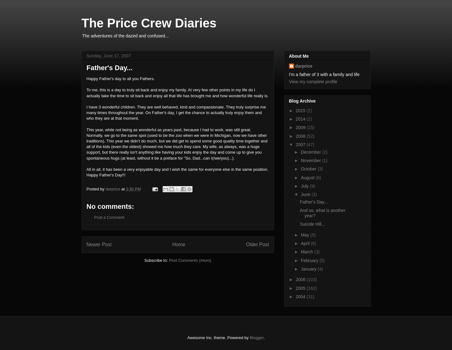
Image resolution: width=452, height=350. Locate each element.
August (308, 177)
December (311, 152)
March (307, 251)
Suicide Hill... (312, 224)
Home (178, 244)
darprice (303, 66)
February (310, 260)
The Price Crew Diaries (149, 23)
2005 (301, 288)
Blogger (257, 337)
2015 (301, 110)
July (305, 186)
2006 (301, 279)
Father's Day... (314, 201)
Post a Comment (109, 217)
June (306, 194)
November (311, 160)
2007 (301, 144)
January (309, 268)
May (305, 235)
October (309, 168)
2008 (301, 136)
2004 (301, 296)
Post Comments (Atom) (190, 260)
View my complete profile (313, 81)
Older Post (257, 244)
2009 (301, 127)
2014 (301, 119)
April (306, 243)
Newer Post (99, 244)
